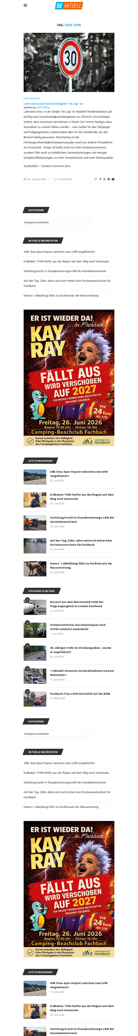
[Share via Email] (113, 179)
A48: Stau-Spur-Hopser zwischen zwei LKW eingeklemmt (59, 763)
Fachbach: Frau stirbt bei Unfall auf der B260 (80, 693)
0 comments (63, 179)
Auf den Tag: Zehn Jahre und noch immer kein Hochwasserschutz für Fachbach (81, 542)
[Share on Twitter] (104, 179)
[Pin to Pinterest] (109, 179)
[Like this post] (95, 179)
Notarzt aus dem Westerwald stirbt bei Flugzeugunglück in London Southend (76, 604)
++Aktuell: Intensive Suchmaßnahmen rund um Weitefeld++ (82, 673)
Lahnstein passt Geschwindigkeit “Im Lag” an (53, 103)
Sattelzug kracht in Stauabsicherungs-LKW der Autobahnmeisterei (65, 782)
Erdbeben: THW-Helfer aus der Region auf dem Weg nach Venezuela (66, 773)
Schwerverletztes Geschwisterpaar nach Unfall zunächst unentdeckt (78, 627)
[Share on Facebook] (100, 179)
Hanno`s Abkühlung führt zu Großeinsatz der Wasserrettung (61, 807)
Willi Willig (43, 107)
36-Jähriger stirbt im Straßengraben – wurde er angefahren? (80, 650)
